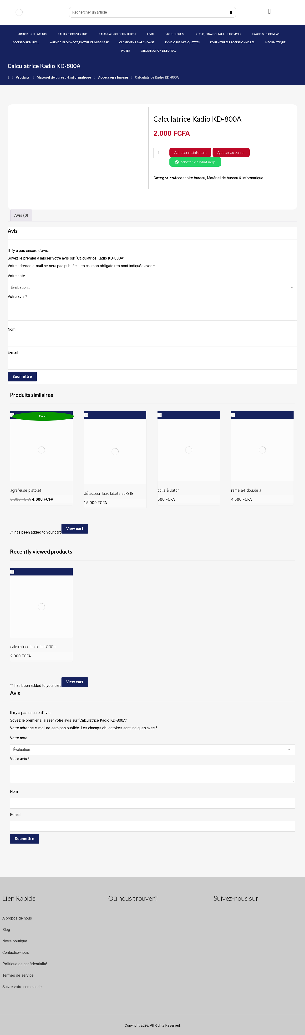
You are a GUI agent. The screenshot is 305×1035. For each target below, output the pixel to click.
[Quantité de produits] (160, 153)
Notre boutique (14, 941)
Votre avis (17, 296)
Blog (6, 929)
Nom (11, 329)
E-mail (13, 352)
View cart (74, 528)
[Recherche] (231, 12)
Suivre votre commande (22, 987)
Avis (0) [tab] (21, 215)
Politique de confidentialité (24, 964)
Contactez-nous (15, 952)
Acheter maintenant (190, 152)
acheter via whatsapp (197, 162)
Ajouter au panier (231, 152)
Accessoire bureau (189, 178)
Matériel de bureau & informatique (235, 178)
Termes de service (18, 975)
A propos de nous (17, 918)
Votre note (16, 276)
